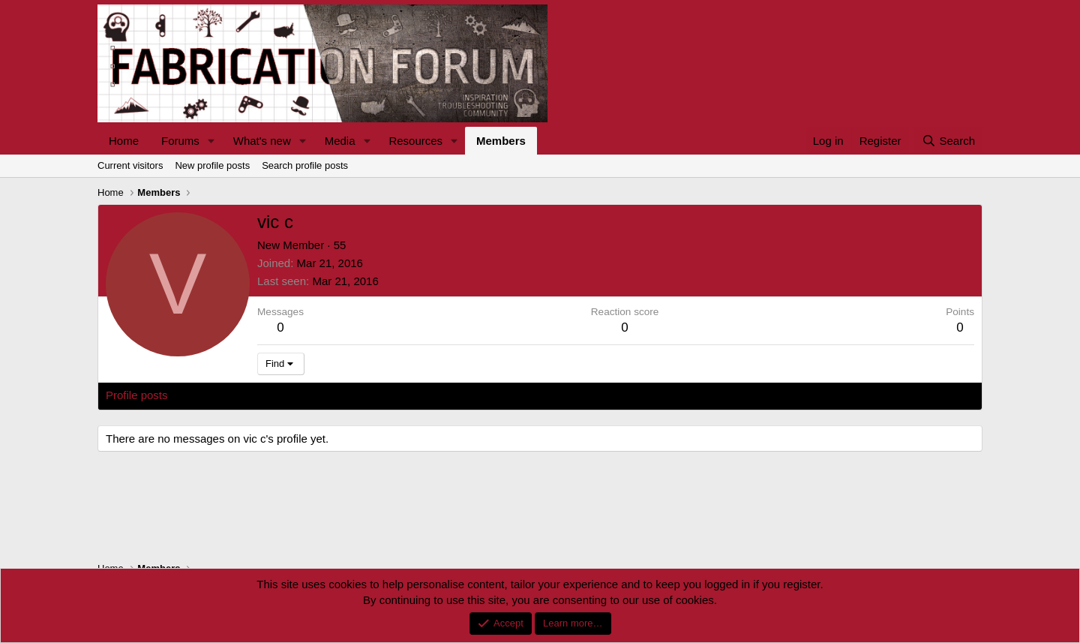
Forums (180, 140)
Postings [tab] (287, 395)
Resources (415, 140)
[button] (211, 141)
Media (340, 140)
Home (124, 140)
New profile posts (212, 165)
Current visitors (130, 165)
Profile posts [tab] (137, 395)
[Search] (948, 141)
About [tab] (338, 395)
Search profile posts (305, 165)
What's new (262, 140)
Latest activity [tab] (217, 395)
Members (501, 140)
